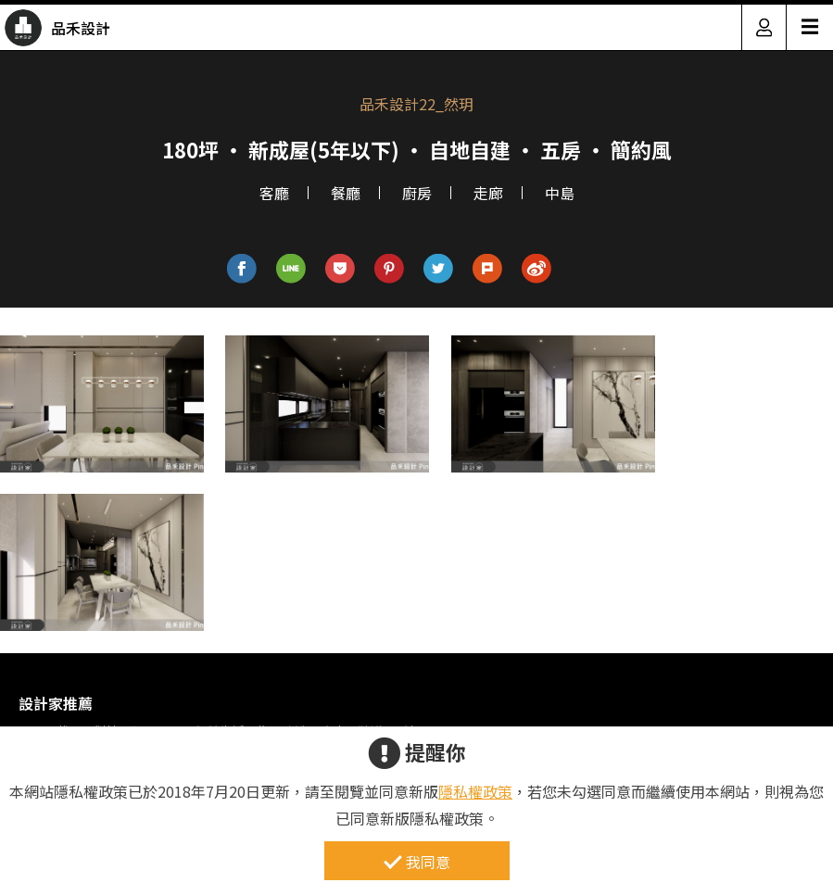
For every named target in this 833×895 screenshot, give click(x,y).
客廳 (274, 193)
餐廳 (345, 193)
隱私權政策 (475, 791)
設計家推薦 (56, 703)
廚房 (417, 193)
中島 (559, 193)
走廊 (488, 193)
